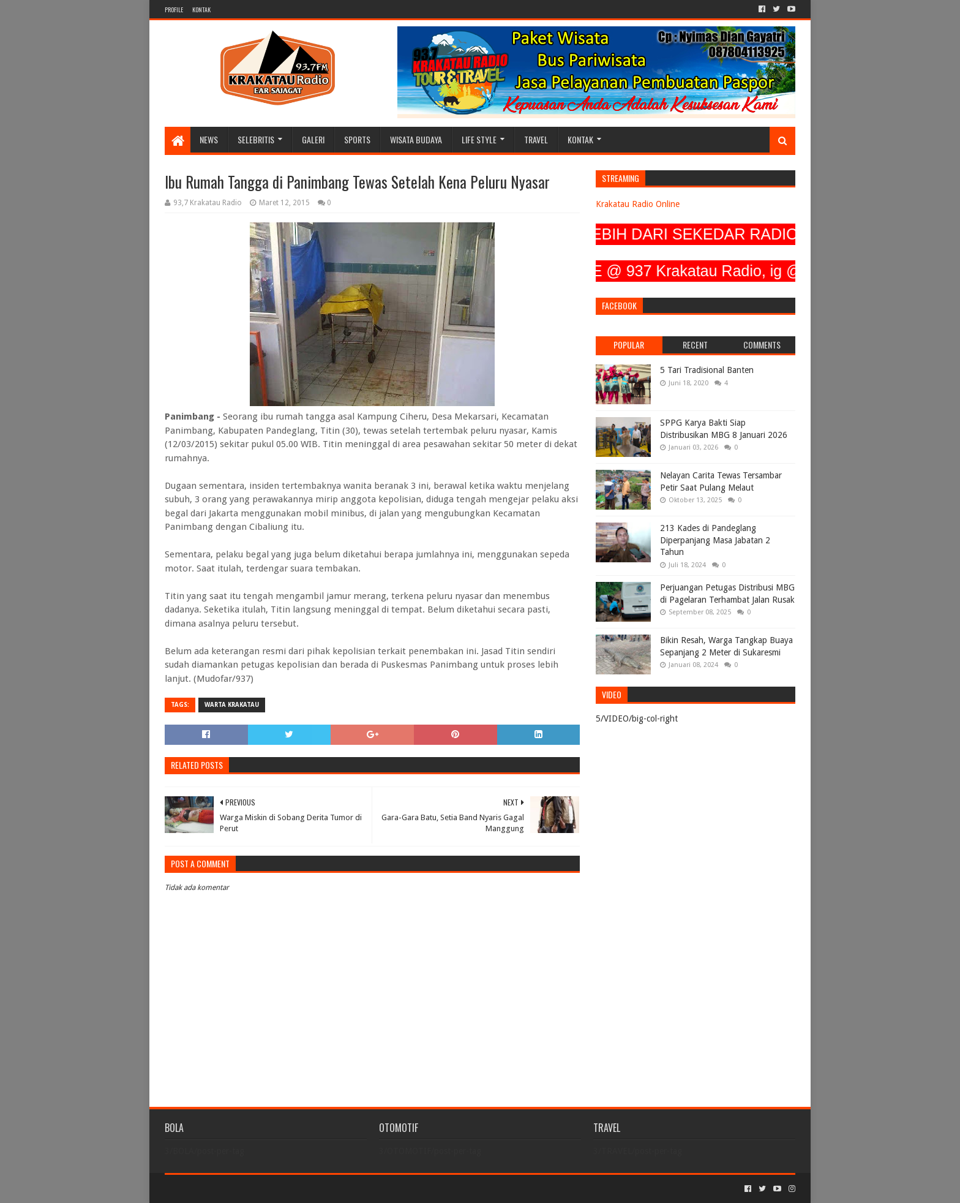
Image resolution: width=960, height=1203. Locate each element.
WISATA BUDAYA (416, 139)
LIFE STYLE (479, 139)
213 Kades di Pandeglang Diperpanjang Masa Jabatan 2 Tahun (715, 540)
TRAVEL (536, 139)
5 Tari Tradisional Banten (707, 370)
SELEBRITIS (256, 139)
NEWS (209, 139)
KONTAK (201, 9)
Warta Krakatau (231, 704)
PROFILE (174, 9)
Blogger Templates (303, 1188)
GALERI (313, 139)
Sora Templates (232, 1188)
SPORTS (357, 139)
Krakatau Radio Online (638, 204)
